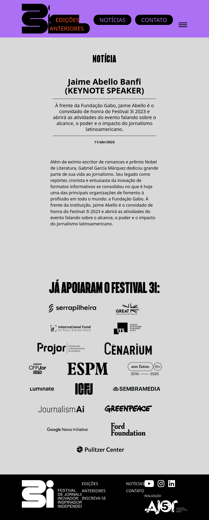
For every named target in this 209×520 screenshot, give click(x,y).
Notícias (113, 20)
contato (135, 490)
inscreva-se (94, 498)
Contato (154, 20)
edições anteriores (93, 487)
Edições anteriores (67, 24)
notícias (135, 483)
